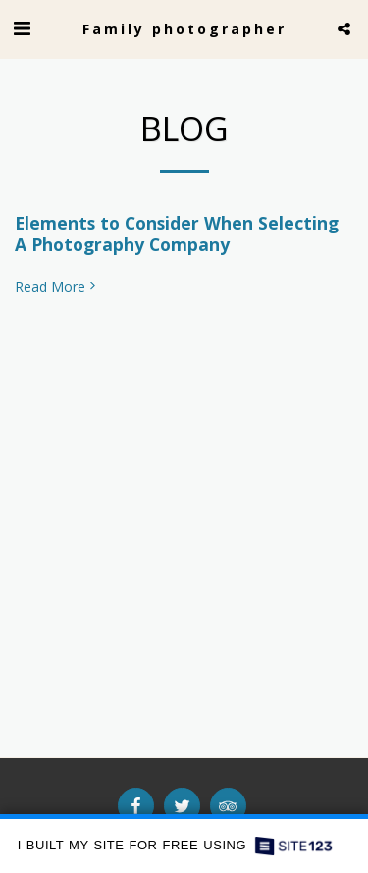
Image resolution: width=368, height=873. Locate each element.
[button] (21, 28)
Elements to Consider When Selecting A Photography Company (177, 233)
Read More (57, 287)
